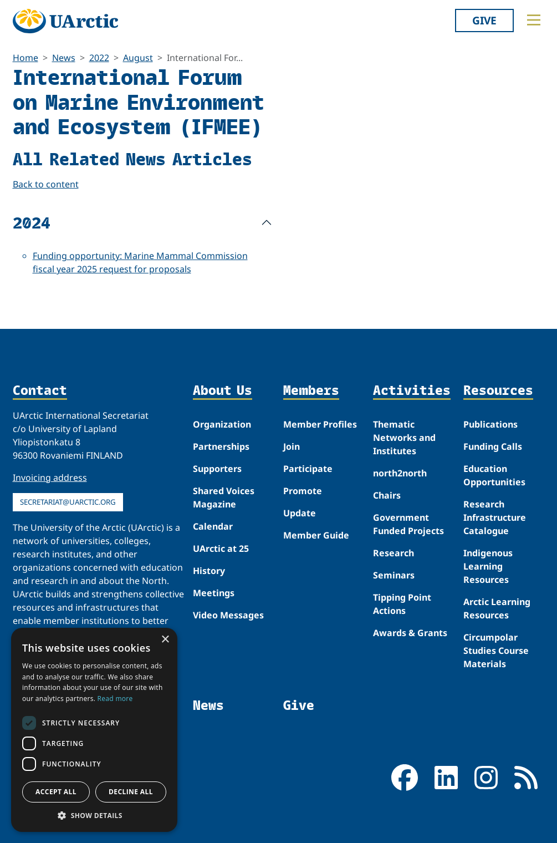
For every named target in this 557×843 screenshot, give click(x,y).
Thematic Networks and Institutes (404, 437)
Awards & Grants (410, 633)
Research (393, 553)
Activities (412, 390)
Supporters (217, 469)
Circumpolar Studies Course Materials (496, 650)
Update (299, 513)
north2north (400, 473)
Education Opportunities (494, 475)
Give (484, 20)
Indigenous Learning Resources (488, 566)
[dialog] (94, 730)
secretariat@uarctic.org (68, 502)
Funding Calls (492, 446)
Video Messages (228, 615)
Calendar (213, 526)
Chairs (387, 495)
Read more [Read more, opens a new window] (115, 698)
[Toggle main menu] (534, 20)
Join (291, 446)
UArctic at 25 (221, 548)
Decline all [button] (131, 791)
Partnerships (221, 446)
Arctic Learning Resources (496, 608)
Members (311, 390)
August (138, 58)
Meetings (213, 593)
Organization (222, 424)
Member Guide (316, 535)
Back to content (46, 184)
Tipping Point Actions (402, 604)
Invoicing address (50, 477)
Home (25, 58)
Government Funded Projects (408, 524)
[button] (94, 815)
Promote (302, 491)
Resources (498, 390)
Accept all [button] (55, 791)
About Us (222, 390)
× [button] (165, 640)
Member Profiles (320, 424)
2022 (99, 58)
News (63, 58)
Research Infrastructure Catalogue (494, 517)
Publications (490, 424)
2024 (31, 222)
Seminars (394, 575)
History (209, 571)
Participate (308, 469)
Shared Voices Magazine (223, 497)
